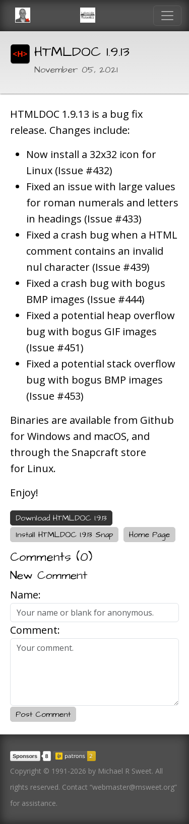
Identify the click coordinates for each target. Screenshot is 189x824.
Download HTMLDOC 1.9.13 (61, 517)
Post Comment (43, 714)
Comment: (35, 630)
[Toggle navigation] (167, 16)
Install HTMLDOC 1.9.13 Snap (64, 534)
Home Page (149, 534)
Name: (25, 595)
